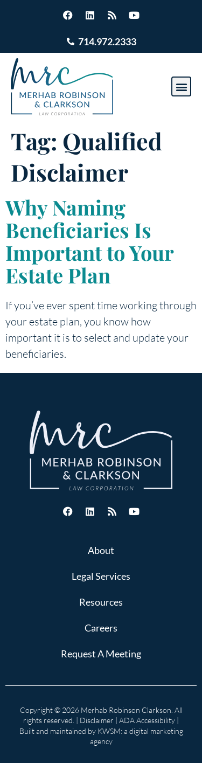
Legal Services (101, 576)
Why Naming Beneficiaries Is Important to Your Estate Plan (89, 241)
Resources (101, 602)
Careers (101, 628)
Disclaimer (97, 720)
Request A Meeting (101, 654)
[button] (181, 86)
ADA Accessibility (147, 720)
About (101, 550)
